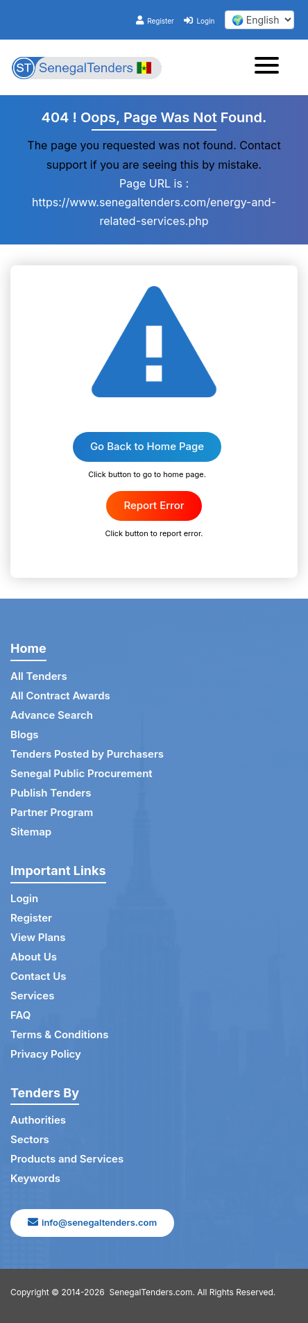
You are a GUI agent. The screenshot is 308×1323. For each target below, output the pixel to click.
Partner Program (51, 812)
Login (199, 21)
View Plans (37, 937)
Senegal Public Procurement (81, 773)
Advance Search (51, 715)
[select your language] (259, 19)
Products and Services (66, 1158)
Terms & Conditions (59, 1034)
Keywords (35, 1178)
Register (155, 21)
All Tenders (38, 676)
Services (32, 995)
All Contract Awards (60, 695)
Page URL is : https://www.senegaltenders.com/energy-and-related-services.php (154, 202)
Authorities (38, 1119)
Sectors (29, 1139)
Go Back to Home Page (147, 446)
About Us (33, 956)
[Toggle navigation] (271, 67)
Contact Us (38, 976)
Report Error (153, 505)
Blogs (24, 734)
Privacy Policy (45, 1053)
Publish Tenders (50, 792)
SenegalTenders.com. (152, 1292)
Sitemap (30, 831)
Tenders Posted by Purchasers (87, 753)
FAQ (20, 1015)
